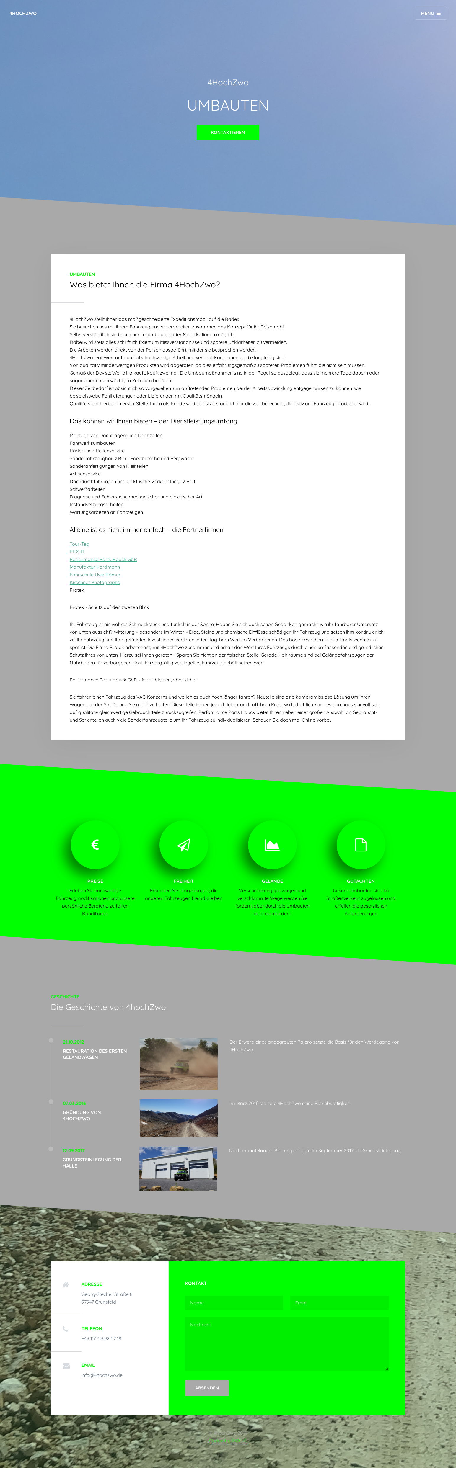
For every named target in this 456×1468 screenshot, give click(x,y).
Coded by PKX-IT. (228, 1441)
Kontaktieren (228, 132)
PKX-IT (77, 552)
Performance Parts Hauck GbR (103, 559)
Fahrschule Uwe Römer (95, 575)
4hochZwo (23, 13)
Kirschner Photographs (95, 582)
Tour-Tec (79, 544)
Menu (427, 13)
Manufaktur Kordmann (95, 567)
